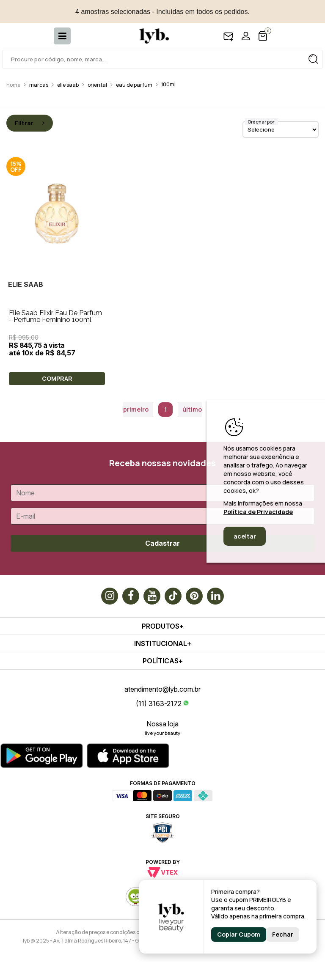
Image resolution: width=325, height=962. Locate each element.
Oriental (97, 84)
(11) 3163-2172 (159, 703)
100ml (168, 84)
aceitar (245, 536)
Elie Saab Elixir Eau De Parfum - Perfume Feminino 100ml (55, 316)
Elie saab (68, 84)
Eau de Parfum (134, 84)
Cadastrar (162, 543)
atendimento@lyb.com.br (162, 689)
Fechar (282, 934)
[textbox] (162, 59)
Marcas (38, 84)
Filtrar (29, 123)
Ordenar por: (261, 121)
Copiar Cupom (238, 934)
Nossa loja (162, 724)
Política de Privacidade (258, 512)
